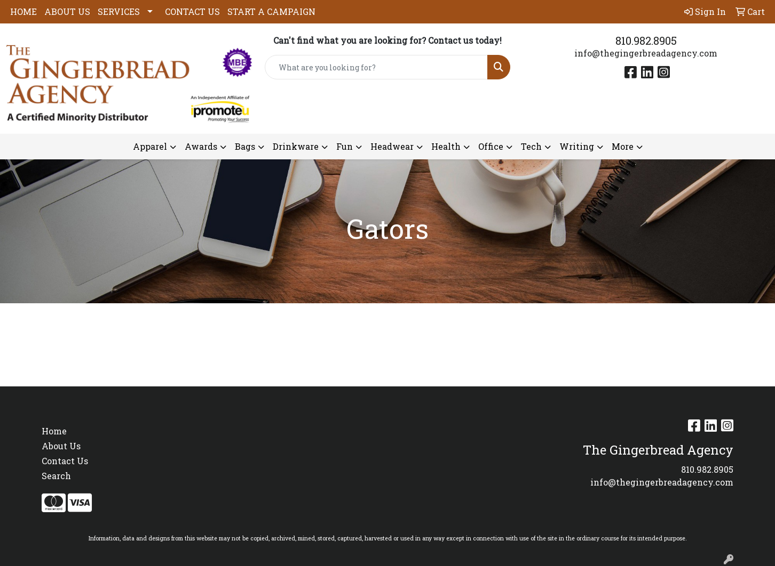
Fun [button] (344, 146)
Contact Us (65, 460)
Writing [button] (576, 146)
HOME (23, 11)
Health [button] (446, 146)
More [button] (623, 146)
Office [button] (490, 146)
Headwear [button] (392, 146)
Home (54, 430)
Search (56, 475)
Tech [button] (531, 146)
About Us (61, 445)
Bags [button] (245, 146)
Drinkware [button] (296, 146)
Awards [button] (201, 146)
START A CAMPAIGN (271, 11)
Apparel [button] (150, 146)
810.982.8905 (646, 40)
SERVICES (119, 11)
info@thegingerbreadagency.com (645, 53)
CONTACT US (192, 11)
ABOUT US (67, 11)
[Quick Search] (376, 67)
